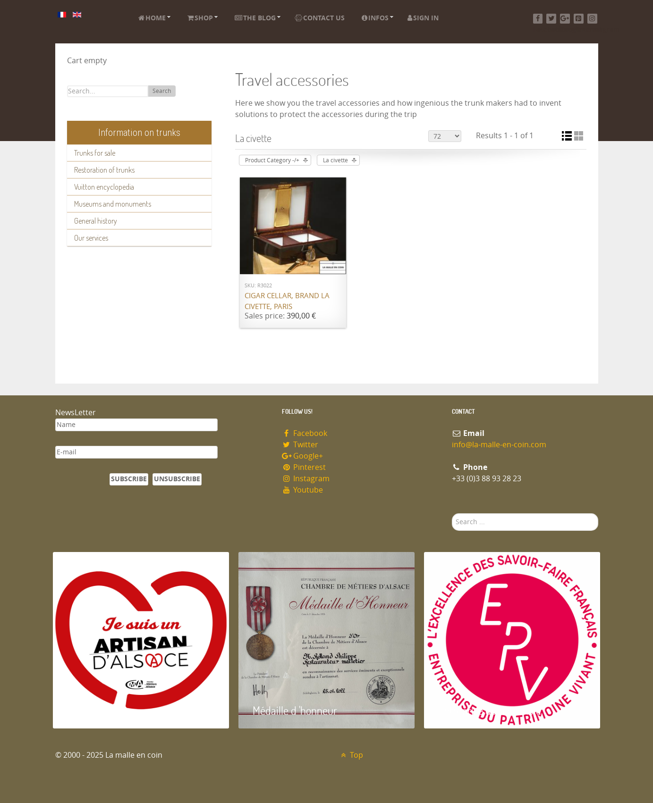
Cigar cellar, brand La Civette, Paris (287, 301)
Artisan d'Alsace (101, 710)
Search (162, 91)
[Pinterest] (579, 19)
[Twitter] (551, 19)
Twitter (300, 444)
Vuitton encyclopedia (104, 187)
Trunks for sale (94, 153)
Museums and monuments (112, 204)
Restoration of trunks (104, 170)
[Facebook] (538, 19)
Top (351, 755)
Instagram (306, 478)
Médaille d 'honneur (295, 710)
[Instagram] (592, 19)
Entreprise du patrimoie (489, 710)
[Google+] (565, 19)
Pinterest (304, 467)
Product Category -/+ (272, 160)
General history (95, 221)
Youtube (302, 489)
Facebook (305, 433)
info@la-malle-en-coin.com (499, 444)
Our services (91, 238)
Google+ (302, 456)
